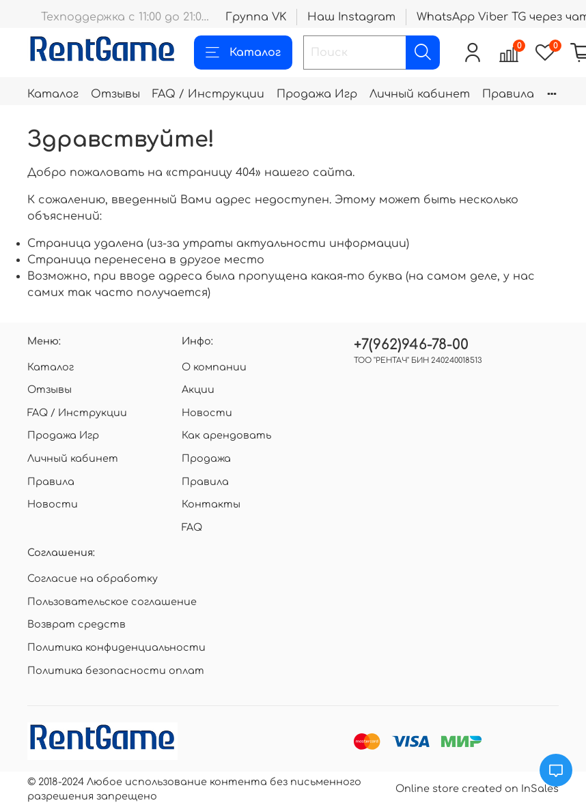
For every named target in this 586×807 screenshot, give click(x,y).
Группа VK (255, 17)
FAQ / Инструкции (208, 94)
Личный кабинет (419, 94)
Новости (52, 504)
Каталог (243, 52)
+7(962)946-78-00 (411, 345)
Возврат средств (76, 624)
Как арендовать (226, 435)
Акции (198, 389)
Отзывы (115, 94)
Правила (508, 94)
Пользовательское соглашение (112, 601)
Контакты (211, 504)
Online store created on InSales (477, 788)
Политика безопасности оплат (115, 670)
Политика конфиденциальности (116, 647)
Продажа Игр (317, 94)
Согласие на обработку (92, 578)
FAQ (192, 527)
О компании (214, 367)
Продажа (206, 458)
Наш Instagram (351, 17)
